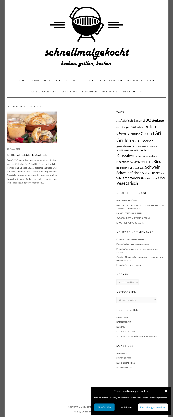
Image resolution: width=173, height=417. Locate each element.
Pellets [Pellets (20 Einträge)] (149, 162)
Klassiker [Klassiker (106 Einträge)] (125, 155)
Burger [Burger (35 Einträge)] (125, 127)
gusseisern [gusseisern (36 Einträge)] (123, 146)
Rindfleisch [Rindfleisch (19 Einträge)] (121, 167)
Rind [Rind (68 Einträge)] (157, 161)
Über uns (71, 81)
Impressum (129, 92)
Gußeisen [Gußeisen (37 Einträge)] (138, 146)
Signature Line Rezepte (45, 81)
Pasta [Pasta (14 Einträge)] (132, 162)
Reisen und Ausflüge (140, 81)
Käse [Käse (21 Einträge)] (145, 156)
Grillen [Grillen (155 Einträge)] (123, 140)
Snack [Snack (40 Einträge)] (155, 173)
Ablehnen (126, 407)
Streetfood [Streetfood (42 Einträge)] (129, 178)
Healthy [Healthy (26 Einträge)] (121, 150)
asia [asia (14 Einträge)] (118, 121)
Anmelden (121, 353)
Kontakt (121, 327)
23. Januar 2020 (13, 149)
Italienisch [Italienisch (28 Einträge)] (142, 150)
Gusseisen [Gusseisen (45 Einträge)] (145, 141)
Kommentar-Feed (125, 363)
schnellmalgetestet (43, 92)
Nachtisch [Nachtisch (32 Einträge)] (122, 162)
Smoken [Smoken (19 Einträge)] (146, 173)
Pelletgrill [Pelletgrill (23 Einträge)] (140, 161)
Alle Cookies (104, 407)
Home (22, 81)
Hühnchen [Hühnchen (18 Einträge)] (131, 150)
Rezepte (87, 81)
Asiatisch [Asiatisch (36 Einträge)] (126, 120)
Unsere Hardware (110, 81)
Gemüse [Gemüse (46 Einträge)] (134, 134)
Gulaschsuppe (133, 265)
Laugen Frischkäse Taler (129, 213)
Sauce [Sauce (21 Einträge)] (141, 167)
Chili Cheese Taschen (27, 155)
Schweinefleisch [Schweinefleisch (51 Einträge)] (128, 172)
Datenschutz (109, 92)
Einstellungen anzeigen (153, 407)
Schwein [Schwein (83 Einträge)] (152, 167)
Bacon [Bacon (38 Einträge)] (137, 120)
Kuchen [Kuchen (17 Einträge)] (138, 156)
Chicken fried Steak (136, 239)
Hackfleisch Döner (126, 200)
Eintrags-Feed (123, 358)
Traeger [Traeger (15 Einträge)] (154, 178)
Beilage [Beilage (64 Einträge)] (158, 120)
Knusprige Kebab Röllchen (130, 223)
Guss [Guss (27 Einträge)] (135, 141)
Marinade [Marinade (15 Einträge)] (153, 156)
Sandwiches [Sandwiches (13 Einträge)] (133, 168)
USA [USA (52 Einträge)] (161, 178)
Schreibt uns (69, 92)
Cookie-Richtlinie (125, 331)
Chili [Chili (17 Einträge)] (133, 127)
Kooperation (89, 92)
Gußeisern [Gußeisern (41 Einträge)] (152, 146)
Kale (76, 411)
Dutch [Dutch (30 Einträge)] (139, 127)
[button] (166, 391)
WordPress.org (124, 367)
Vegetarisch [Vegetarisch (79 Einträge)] (127, 183)
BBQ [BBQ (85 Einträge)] (147, 120)
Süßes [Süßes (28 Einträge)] (142, 178)
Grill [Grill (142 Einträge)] (159, 133)
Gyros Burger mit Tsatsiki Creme (133, 218)
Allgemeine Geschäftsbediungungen (136, 336)
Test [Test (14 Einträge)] (148, 178)
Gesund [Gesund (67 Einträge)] (147, 133)
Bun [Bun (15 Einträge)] (118, 127)
